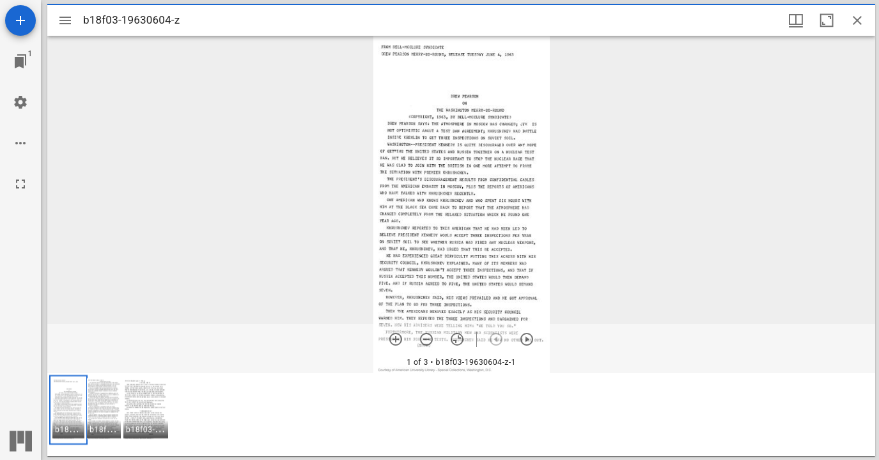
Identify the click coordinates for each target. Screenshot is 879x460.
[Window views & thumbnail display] (796, 20)
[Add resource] (20, 20)
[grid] (461, 414)
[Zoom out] (426, 339)
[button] (68, 409)
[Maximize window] (826, 20)
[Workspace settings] (20, 102)
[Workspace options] (20, 143)
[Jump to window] (20, 61)
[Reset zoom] (457, 339)
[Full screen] (20, 184)
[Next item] (526, 339)
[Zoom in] (395, 339)
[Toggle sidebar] (65, 20)
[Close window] (857, 20)
